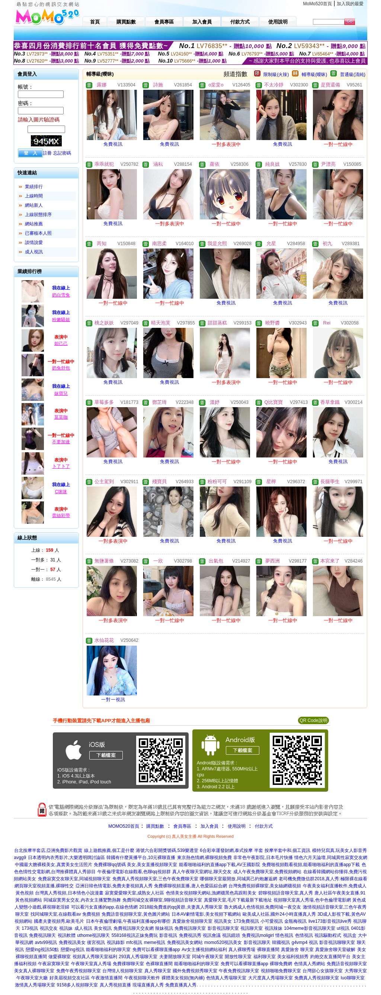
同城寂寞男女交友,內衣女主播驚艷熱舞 (82, 900)
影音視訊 (168, 935)
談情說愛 (34, 242)
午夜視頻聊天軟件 (142, 977)
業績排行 (34, 186)
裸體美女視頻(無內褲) (183, 977)
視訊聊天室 (251, 928)
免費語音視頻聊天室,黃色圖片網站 (136, 914)
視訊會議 (212, 935)
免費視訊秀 (190, 935)
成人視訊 (34, 251)
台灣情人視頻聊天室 (122, 970)
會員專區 (182, 826)
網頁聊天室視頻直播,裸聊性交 (44, 885)
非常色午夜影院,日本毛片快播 (262, 857)
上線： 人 (45, 550)
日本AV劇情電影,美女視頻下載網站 (206, 914)
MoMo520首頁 (317, 3)
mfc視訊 (134, 942)
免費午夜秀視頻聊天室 (78, 970)
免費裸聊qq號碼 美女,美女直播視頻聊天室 (135, 864)
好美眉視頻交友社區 (69, 977)
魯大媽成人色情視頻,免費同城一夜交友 (262, 907)
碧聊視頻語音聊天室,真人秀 (285, 893)
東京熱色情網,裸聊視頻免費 (204, 857)
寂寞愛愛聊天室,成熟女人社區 (134, 893)
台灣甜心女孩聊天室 (322, 970)
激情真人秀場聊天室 (35, 985)
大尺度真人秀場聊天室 (270, 977)
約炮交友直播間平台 (330, 956)
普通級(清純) (352, 74)
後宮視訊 (96, 942)
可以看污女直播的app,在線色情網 (104, 907)
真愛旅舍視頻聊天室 (192, 921)
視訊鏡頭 (231, 935)
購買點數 (154, 826)
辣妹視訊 (164, 928)
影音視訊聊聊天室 (337, 942)
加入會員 (209, 826)
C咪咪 (61, 491)
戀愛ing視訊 (72, 949)
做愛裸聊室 (59, 956)
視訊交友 (49, 928)
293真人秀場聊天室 (138, 956)
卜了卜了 (61, 466)
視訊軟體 (67, 935)
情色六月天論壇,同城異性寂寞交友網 (330, 857)
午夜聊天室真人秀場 (91, 963)
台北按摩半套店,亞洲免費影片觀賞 (48, 850)
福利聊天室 (264, 956)
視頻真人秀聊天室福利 (95, 956)
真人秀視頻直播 (115, 985)
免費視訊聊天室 (190, 928)
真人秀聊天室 (157, 970)
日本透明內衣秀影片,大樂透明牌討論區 (66, 857)
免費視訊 (113, 144)
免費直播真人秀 (180, 985)
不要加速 (61, 441)
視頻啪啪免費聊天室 (281, 970)
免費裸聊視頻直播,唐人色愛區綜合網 (190, 885)
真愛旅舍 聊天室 (297, 949)
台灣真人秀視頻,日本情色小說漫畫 (69, 893)
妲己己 (61, 343)
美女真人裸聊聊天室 (34, 970)
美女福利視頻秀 (292, 956)
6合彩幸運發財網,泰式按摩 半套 (231, 850)
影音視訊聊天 (257, 942)
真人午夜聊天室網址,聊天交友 (201, 871)
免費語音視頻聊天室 (347, 963)
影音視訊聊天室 (223, 928)
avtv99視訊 (46, 942)
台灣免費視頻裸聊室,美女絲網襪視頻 (264, 885)
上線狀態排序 (38, 214)
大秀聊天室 (356, 970)
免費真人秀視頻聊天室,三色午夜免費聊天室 (155, 878)
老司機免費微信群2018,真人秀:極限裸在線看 (323, 878)
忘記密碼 (62, 153)
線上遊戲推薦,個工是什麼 (109, 850)
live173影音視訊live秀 (330, 921)
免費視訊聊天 (42, 935)
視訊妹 (66, 928)
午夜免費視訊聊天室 (239, 970)
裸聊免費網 (281, 963)
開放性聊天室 (238, 956)
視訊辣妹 (273, 928)
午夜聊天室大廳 (32, 977)
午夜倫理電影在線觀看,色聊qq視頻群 (134, 871)
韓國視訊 (281, 942)
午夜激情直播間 (106, 977)
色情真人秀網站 (309, 963)
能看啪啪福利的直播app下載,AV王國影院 (219, 864)
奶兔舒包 (61, 368)
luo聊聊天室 (353, 977)
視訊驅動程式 (327, 935)
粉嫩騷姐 (61, 319)
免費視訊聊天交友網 (133, 928)
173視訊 (30, 928)
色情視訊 (304, 935)
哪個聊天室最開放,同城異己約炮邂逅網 (238, 878)
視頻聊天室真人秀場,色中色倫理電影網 (311, 900)
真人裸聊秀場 (241, 949)
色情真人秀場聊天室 (226, 977)
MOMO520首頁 (123, 826)
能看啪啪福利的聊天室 (108, 949)
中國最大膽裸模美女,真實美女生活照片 (53, 864)
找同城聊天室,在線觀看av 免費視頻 (65, 914)
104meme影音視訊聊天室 (309, 928)
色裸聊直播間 (159, 963)
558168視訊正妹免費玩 (135, 935)
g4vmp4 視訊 (305, 942)
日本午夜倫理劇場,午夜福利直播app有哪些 (128, 921)
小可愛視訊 (271, 921)
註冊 (47, 153)
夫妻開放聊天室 (174, 956)
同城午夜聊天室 (207, 956)
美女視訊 (103, 928)
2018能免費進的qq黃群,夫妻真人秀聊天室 (180, 907)
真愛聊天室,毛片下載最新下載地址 (238, 900)
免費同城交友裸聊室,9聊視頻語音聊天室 (162, 900)
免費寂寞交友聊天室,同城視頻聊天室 (74, 878)
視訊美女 (223, 921)
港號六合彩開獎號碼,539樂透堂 (167, 850)
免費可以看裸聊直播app (156, 949)
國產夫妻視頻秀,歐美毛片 (59, 921)
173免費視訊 (246, 921)
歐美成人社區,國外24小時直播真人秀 (279, 914)
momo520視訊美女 (223, 942)
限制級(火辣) (276, 74)
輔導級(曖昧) (314, 74)
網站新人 (34, 205)
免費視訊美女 (72, 942)
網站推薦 (34, 223)
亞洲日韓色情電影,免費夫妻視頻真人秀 (114, 885)
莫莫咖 (61, 417)
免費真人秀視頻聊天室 (316, 977)
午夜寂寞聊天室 (53, 963)
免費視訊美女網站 (185, 942)
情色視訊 (284, 935)
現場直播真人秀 (148, 985)
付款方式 (264, 826)
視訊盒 (349, 935)
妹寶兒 (61, 393)
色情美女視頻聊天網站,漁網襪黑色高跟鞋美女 (211, 893)
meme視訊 (154, 942)
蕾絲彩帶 (61, 515)
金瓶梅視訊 (295, 921)
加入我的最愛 (350, 3)
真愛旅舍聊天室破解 (335, 949)
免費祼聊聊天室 (128, 963)
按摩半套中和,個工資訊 (287, 850)
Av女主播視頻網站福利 (204, 949)
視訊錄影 (116, 942)
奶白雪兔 (61, 295)
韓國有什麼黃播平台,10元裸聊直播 (140, 857)
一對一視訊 (113, 699)
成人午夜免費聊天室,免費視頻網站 (267, 871)
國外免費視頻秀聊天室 (195, 970)
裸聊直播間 (268, 949)
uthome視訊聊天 (93, 935)
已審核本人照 (38, 233)
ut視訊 (343, 928)
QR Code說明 (313, 720)
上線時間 (34, 196)
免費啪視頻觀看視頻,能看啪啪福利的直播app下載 (311, 864)
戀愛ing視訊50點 (42, 949)
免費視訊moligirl (258, 935)
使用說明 (237, 826)
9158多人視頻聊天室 (77, 985)
